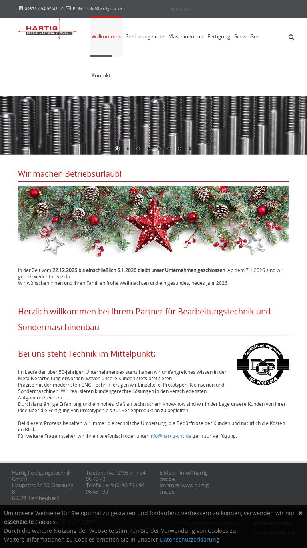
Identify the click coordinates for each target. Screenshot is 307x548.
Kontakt (101, 75)
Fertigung (218, 36)
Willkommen (107, 36)
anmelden (181, 9)
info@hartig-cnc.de (170, 436)
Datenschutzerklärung (189, 539)
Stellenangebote (145, 36)
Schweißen (247, 36)
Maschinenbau (185, 36)
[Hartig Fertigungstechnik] (47, 28)
